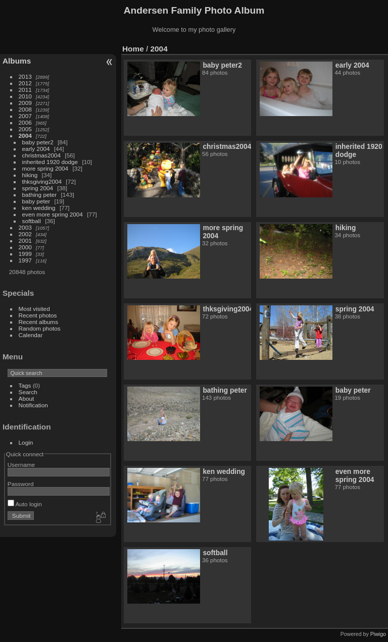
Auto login (25, 504)
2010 (25, 96)
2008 (25, 109)
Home (133, 48)
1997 (25, 260)
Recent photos (38, 315)
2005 (25, 129)
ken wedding (39, 207)
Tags (25, 385)
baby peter (36, 201)
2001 (25, 240)
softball (31, 221)
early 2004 (36, 148)
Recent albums (38, 321)
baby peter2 (38, 142)
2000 (25, 247)
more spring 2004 (45, 168)
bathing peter (39, 194)
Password (21, 483)
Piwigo (378, 634)
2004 (25, 135)
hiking (30, 175)
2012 (25, 83)
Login (26, 442)
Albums (17, 61)
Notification (33, 405)
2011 (25, 89)
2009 (25, 102)
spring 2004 (38, 188)
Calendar (31, 335)
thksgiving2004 (42, 181)
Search (28, 392)
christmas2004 (41, 155)
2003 (25, 227)
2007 (25, 116)
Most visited (34, 308)
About (26, 398)
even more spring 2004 (52, 214)
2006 (25, 122)
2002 (25, 234)
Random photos (40, 328)
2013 (25, 76)
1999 (25, 253)
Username (21, 464)
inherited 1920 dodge (50, 161)
